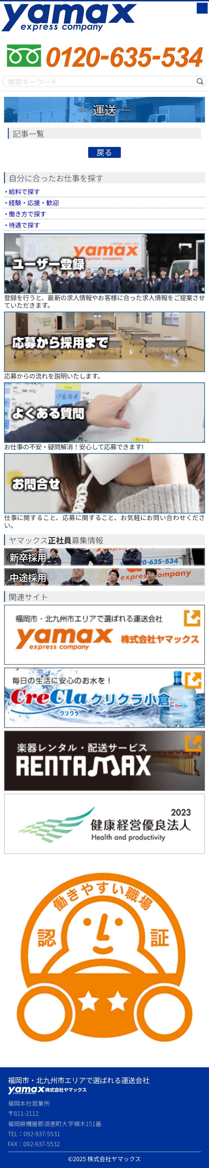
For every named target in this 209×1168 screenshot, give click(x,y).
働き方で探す (28, 213)
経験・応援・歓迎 (34, 202)
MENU (202, 8)
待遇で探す (24, 224)
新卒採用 (29, 557)
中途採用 (29, 577)
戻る (104, 152)
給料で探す (24, 191)
